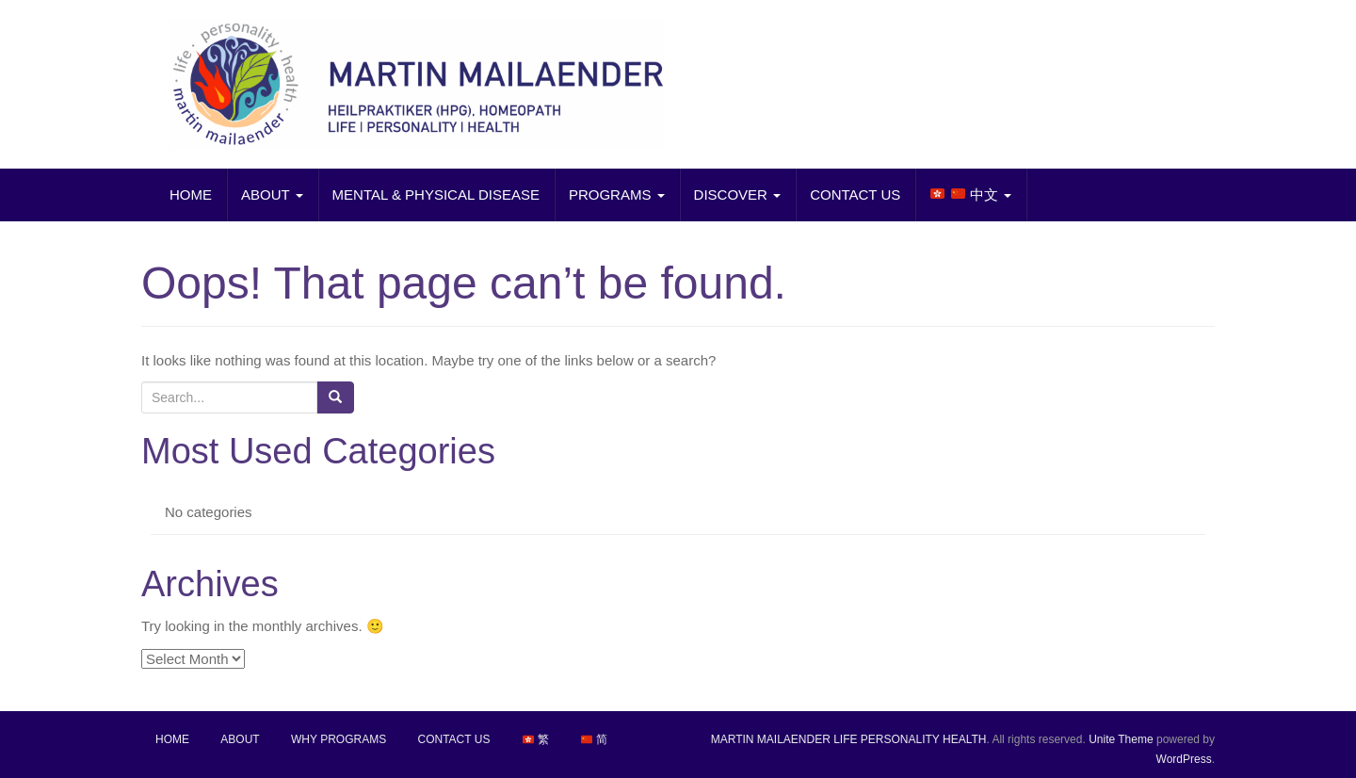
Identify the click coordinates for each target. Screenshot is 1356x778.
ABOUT (272, 194)
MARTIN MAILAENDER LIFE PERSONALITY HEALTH (849, 739)
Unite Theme (1121, 739)
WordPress (1184, 759)
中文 (970, 194)
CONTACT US (855, 194)
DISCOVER (738, 194)
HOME (191, 194)
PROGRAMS (617, 194)
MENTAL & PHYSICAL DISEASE (436, 194)
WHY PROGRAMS (338, 739)
